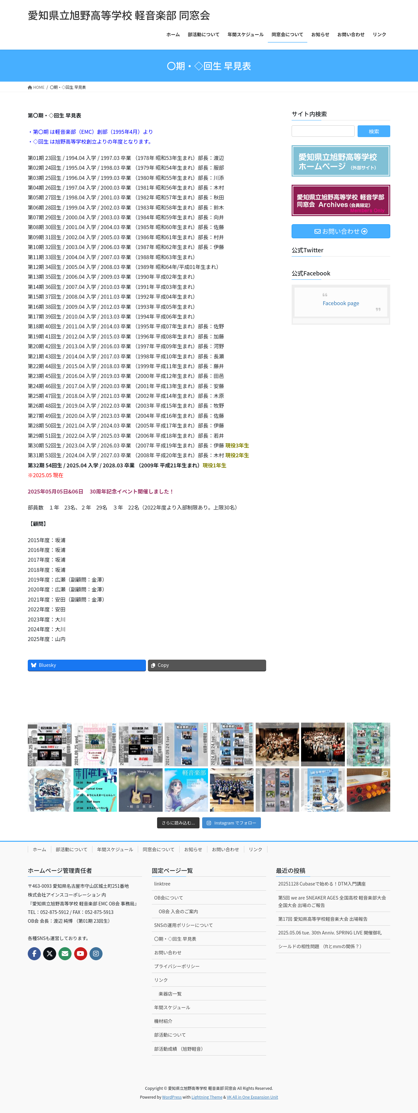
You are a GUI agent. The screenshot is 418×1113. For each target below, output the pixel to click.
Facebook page (341, 303)
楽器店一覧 (170, 993)
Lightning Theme (206, 1097)
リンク (256, 849)
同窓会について (159, 849)
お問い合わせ (225, 849)
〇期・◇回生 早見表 (175, 938)
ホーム (39, 849)
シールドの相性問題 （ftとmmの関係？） (321, 946)
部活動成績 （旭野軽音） (179, 1048)
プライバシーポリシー (177, 966)
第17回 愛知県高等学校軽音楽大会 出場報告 (323, 919)
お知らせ (193, 849)
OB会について (168, 897)
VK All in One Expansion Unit (252, 1097)
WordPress (172, 1097)
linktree (162, 883)
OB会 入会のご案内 (178, 911)
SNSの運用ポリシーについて (183, 925)
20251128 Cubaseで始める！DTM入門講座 (322, 883)
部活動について (72, 849)
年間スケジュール (115, 849)
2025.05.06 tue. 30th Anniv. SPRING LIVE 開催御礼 (330, 932)
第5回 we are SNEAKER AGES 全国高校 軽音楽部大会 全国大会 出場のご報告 (332, 901)
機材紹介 (163, 1021)
